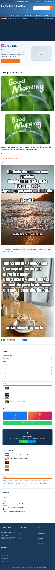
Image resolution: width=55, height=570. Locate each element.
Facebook (5, 552)
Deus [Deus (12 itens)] (31, 483)
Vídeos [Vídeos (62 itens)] (16, 480)
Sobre (12, 15)
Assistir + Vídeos (27, 359)
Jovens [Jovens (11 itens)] (11, 485)
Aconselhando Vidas (27, 356)
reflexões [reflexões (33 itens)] (32, 480)
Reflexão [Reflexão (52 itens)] (21, 480)
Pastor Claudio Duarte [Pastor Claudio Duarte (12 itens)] (42, 483)
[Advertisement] (27, 30)
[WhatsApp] (51, 1)
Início (8, 15)
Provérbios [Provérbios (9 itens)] (27, 485)
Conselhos (27, 374)
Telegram (5, 562)
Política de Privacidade (27, 15)
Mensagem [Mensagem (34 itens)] (27, 480)
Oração (27, 362)
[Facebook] (38, 1)
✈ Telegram (32, 441)
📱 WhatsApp (23, 441)
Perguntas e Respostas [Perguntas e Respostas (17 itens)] (12, 483)
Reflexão (27, 377)
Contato (21, 538)
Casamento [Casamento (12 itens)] (5, 485)
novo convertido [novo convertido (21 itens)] (46, 480)
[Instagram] (44, 1)
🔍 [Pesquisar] (51, 8)
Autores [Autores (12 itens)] (26, 483)
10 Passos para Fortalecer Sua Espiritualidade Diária (30, 18)
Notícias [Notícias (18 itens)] (4, 483)
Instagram (5, 555)
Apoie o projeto (37, 15)
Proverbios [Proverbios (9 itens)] (21, 485)
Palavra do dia (27, 371)
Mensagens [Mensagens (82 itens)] (10, 480)
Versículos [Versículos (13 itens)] (21, 483)
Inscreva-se (45, 15)
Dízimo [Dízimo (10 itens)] (15, 485)
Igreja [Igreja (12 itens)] (35, 483)
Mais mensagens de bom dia (10, 158)
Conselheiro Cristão (13, 5)
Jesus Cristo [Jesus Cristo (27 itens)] (38, 480)
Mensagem (27, 365)
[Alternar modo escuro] (53, 15)
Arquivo (18, 15)
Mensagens (27, 368)
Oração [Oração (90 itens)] (4, 480)
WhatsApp (5, 558)
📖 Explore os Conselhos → (10, 61)
